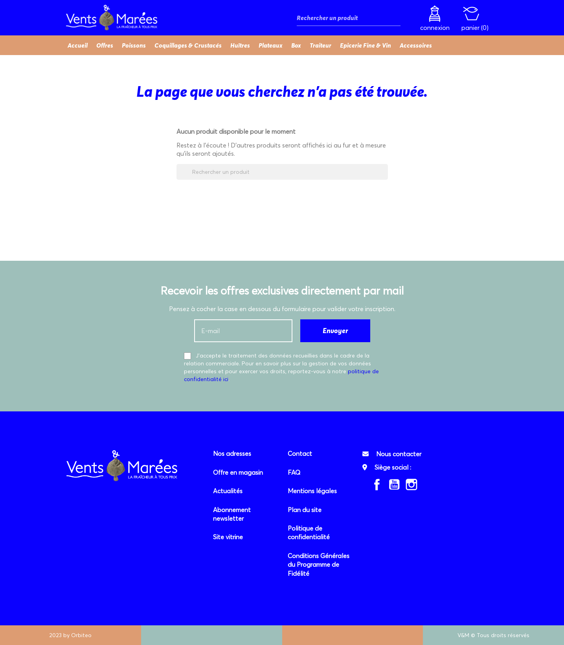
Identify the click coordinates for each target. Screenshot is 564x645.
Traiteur (320, 45)
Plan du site (304, 510)
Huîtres (240, 45)
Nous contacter (398, 454)
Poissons (134, 45)
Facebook (377, 484)
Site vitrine (228, 537)
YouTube (394, 484)
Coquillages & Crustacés (188, 45)
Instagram (411, 484)
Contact (300, 453)
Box (296, 45)
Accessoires (416, 45)
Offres (104, 45)
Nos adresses (232, 453)
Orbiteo (81, 635)
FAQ (294, 472)
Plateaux (271, 45)
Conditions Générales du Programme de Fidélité (318, 564)
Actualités (228, 491)
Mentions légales (312, 491)
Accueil (78, 45)
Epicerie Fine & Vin (365, 45)
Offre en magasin (238, 472)
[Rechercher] (348, 18)
